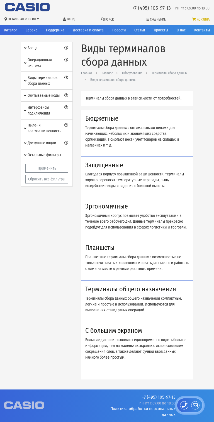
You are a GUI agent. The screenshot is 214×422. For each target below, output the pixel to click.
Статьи (139, 30)
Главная (87, 73)
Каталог (10, 30)
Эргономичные (106, 206)
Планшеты (100, 248)
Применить (47, 168)
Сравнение (156, 19)
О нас (181, 30)
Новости (119, 30)
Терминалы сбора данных (169, 73)
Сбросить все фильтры (46, 179)
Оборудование (132, 73)
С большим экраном (113, 330)
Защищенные (104, 165)
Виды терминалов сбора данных (112, 80)
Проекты (161, 30)
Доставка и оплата (88, 30)
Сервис (31, 30)
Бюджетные (101, 118)
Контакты (202, 30)
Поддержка (55, 30)
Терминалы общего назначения (130, 289)
